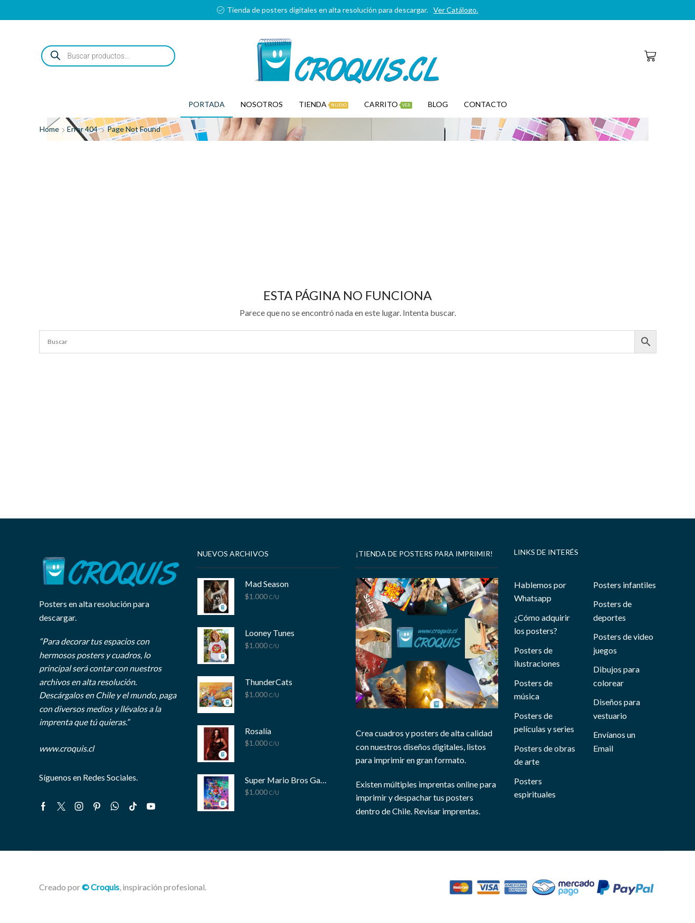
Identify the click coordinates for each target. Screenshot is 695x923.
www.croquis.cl (66, 748)
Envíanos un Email (614, 741)
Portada (206, 104)
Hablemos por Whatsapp (540, 591)
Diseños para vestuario (616, 708)
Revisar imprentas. (447, 811)
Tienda (323, 104)
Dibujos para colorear (616, 676)
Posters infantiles (624, 585)
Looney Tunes (269, 633)
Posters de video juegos (623, 643)
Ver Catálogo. (455, 9)
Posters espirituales (535, 788)
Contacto (485, 104)
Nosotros (262, 104)
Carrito (388, 104)
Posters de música (533, 689)
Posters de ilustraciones (537, 657)
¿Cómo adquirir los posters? (542, 624)
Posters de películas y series (544, 722)
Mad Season (267, 584)
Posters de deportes (612, 610)
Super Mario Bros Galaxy (286, 780)
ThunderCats (268, 682)
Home (49, 128)
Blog (438, 104)
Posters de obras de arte (544, 755)
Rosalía (258, 731)
